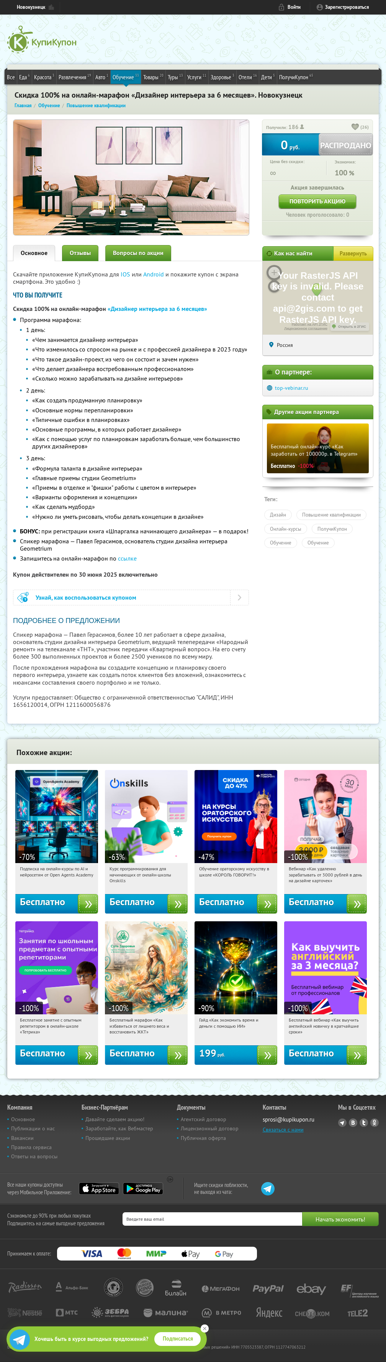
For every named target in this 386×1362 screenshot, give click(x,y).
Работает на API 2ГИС (309, 324)
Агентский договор (203, 1119)
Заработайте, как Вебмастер (119, 1128)
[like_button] (355, 127)
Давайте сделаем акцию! (114, 1119)
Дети (268, 76)
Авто (101, 76)
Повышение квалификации (331, 515)
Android (154, 274)
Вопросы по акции (138, 253)
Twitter (364, 1122)
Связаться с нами (283, 1129)
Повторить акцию (317, 201)
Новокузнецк (31, 7)
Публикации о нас (33, 1128)
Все (11, 77)
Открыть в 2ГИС (352, 327)
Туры (175, 76)
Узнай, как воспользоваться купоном (86, 598)
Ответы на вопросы (34, 1156)
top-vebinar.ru (291, 387)
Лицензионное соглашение (305, 328)
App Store (99, 1188)
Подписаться (178, 1338)
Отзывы (80, 253)
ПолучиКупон (296, 76)
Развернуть (353, 253)
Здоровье (222, 76)
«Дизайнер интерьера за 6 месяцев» (157, 309)
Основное (34, 253)
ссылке (127, 558)
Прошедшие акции (107, 1138)
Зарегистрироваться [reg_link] (347, 7)
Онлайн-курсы (285, 529)
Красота (44, 76)
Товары (153, 76)
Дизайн (278, 515)
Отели (248, 76)
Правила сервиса (31, 1147)
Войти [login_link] (294, 7)
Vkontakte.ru (353, 1122)
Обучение (126, 76)
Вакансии (22, 1138)
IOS (126, 274)
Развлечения (75, 76)
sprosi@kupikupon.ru (288, 1119)
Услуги (196, 76)
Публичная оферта (203, 1138)
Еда (24, 76)
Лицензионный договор (210, 1128)
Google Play (143, 1188)
